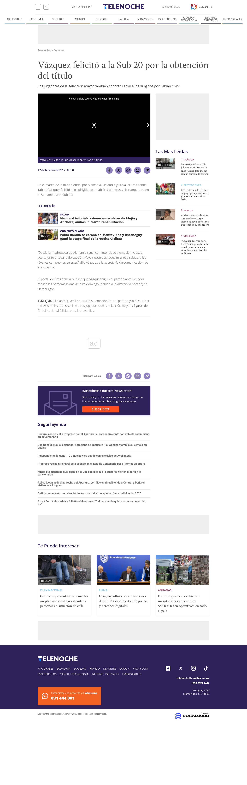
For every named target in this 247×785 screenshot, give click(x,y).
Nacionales (14, 19)
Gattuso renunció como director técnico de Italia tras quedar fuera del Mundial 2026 (89, 493)
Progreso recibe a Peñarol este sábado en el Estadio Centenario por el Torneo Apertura (91, 463)
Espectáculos (167, 19)
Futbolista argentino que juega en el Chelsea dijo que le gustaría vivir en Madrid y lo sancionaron (89, 473)
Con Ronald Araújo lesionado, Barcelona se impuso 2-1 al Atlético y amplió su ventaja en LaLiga (92, 446)
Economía (36, 19)
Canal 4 (124, 19)
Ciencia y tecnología (189, 19)
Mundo (80, 19)
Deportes (102, 19)
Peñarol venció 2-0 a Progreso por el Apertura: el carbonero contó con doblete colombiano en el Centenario (93, 435)
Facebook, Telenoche (168, 668)
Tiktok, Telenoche (206, 668)
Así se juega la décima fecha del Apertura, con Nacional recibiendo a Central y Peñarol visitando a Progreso (91, 484)
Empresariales (232, 19)
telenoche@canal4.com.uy (193, 678)
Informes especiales (210, 19)
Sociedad (58, 19)
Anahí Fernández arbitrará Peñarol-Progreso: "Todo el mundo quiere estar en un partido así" (92, 503)
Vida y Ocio (145, 19)
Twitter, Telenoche (180, 668)
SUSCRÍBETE (101, 409)
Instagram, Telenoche (193, 668)
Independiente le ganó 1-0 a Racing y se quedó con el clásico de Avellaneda (84, 455)
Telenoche (44, 50)
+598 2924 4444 (200, 683)
